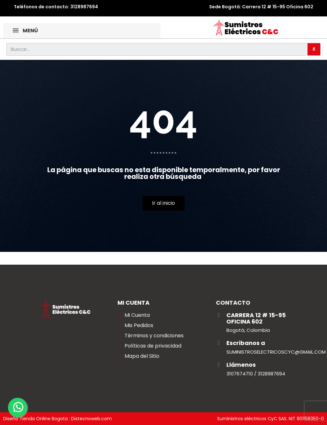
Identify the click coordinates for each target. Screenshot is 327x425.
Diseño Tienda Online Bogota (35, 418)
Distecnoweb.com (91, 418)
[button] (163, 203)
